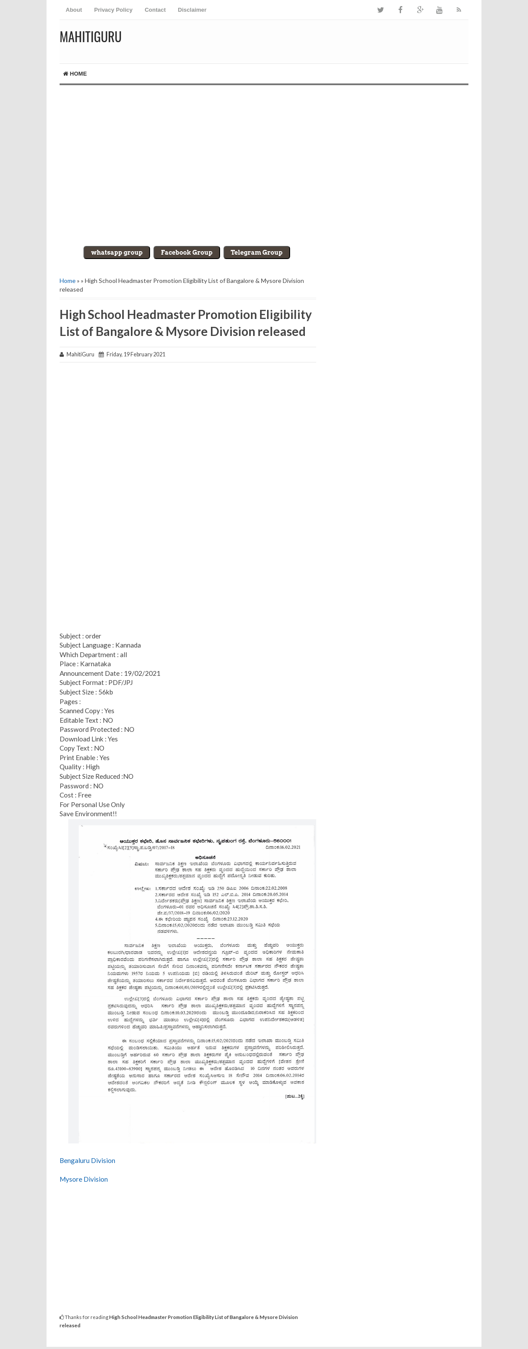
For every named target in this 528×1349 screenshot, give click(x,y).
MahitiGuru (91, 36)
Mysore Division (84, 1179)
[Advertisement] (264, 159)
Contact (155, 10)
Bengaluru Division (87, 1160)
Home (75, 73)
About (74, 10)
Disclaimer (192, 10)
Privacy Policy (113, 10)
